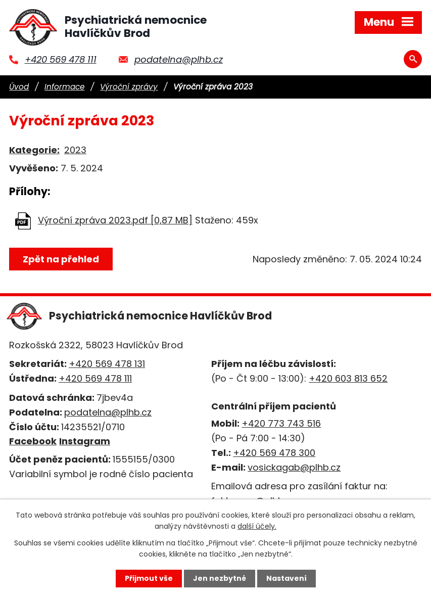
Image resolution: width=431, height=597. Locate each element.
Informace (64, 86)
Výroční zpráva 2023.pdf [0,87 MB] (115, 220)
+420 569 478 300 (274, 452)
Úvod (19, 86)
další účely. (256, 526)
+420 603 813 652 (348, 378)
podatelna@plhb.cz (178, 59)
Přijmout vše (149, 578)
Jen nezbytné (219, 578)
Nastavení (286, 578)
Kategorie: (34, 150)
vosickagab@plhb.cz (294, 467)
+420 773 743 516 (281, 423)
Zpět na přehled (61, 259)
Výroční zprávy (129, 86)
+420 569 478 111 (61, 59)
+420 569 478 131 (107, 363)
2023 (75, 150)
